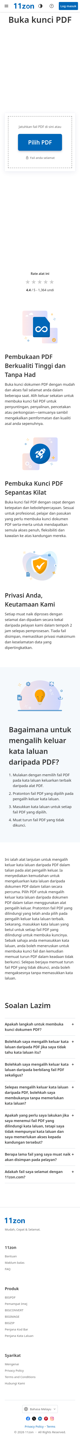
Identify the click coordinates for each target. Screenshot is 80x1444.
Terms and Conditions (20, 1377)
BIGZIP (10, 1323)
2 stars (34, 281)
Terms (51, 1426)
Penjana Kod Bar (16, 1329)
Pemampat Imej (16, 1304)
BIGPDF (10, 1297)
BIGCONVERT (14, 1310)
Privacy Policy (14, 1370)
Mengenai (12, 1364)
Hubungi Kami (15, 1383)
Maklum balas (14, 1263)
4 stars (46, 281)
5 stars (52, 281)
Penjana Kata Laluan (19, 1336)
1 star (28, 281)
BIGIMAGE (12, 1316)
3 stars (40, 281)
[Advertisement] (40, 68)
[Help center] (52, 6)
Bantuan (11, 1256)
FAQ (8, 1269)
